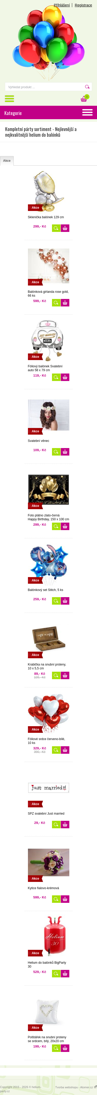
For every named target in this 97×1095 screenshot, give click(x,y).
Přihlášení (62, 5)
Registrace (83, 5)
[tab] (7, 161)
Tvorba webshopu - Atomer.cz (76, 1087)
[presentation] (7, 161)
